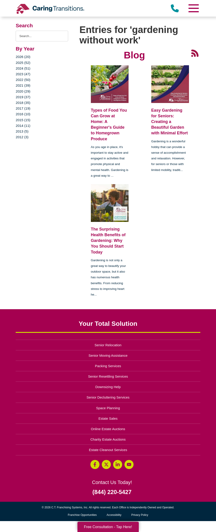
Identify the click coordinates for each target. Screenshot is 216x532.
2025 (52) (23, 63)
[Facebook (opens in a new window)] (94, 464)
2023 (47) (23, 74)
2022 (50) (23, 80)
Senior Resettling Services (108, 376)
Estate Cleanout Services (108, 450)
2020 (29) (23, 91)
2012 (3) (22, 137)
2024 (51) (23, 68)
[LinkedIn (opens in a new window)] (117, 464)
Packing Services (108, 366)
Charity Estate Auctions (108, 439)
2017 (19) (23, 108)
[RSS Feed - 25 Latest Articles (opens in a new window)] (194, 53)
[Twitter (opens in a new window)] (106, 464)
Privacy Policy (139, 515)
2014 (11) (23, 126)
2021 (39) (23, 85)
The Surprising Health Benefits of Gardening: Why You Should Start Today (108, 240)
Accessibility (114, 515)
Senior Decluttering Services (108, 397)
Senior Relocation (107, 345)
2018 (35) (23, 103)
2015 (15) (23, 120)
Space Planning (108, 408)
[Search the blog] (42, 36)
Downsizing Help (108, 387)
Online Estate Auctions (108, 429)
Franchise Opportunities (83, 515)
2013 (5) (22, 131)
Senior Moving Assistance (108, 355)
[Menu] (193, 8)
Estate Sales (107, 418)
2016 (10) (23, 114)
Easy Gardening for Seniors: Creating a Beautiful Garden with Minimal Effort (169, 122)
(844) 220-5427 (112, 492)
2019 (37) (23, 97)
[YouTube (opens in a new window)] (129, 464)
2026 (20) (23, 57)
